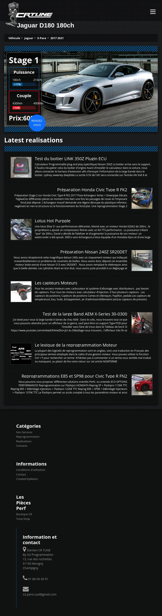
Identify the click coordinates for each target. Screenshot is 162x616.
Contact (21, 474)
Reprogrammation (28, 436)
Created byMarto (27, 479)
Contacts (21, 446)
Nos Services (24, 432)
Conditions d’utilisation (30, 470)
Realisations (23, 441)
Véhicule (14, 38)
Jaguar (28, 38)
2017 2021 (57, 38)
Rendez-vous (37, 123)
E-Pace (41, 38)
